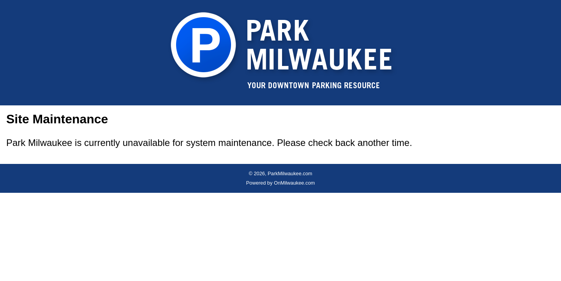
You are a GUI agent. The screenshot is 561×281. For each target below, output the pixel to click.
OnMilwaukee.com (294, 183)
